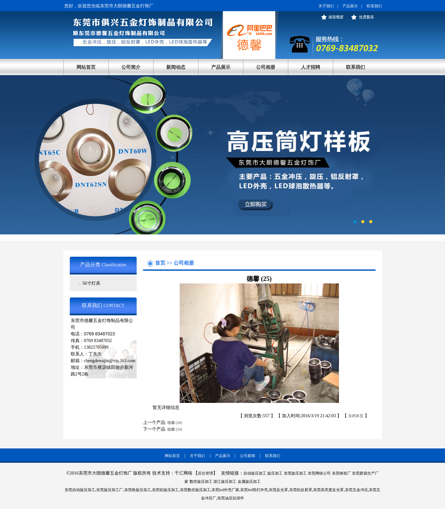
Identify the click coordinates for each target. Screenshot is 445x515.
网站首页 (86, 67)
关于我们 (326, 6)
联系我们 (374, 6)
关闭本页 (355, 416)
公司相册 (265, 67)
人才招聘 (310, 67)
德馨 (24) (173, 429)
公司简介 (130, 67)
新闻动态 (175, 67)
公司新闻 (247, 456)
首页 (161, 263)
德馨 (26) (173, 422)
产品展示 (350, 6)
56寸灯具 (91, 283)
